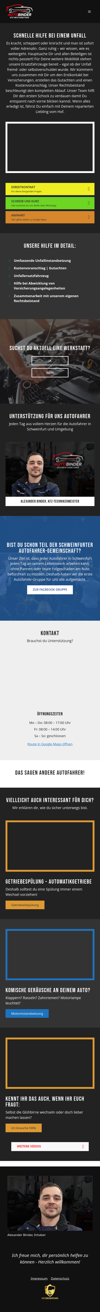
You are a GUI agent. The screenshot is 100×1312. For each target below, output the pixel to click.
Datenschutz (60, 1278)
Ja (50, 361)
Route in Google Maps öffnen (50, 744)
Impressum (39, 1278)
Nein (50, 373)
